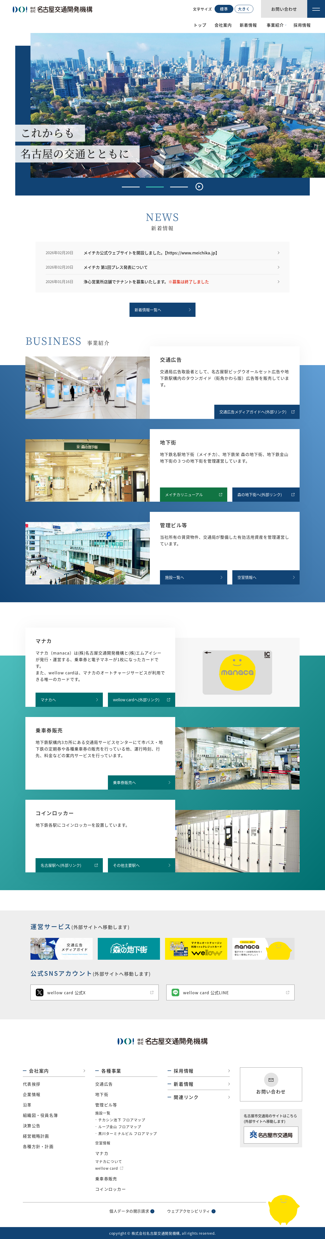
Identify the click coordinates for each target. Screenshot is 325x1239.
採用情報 (302, 25)
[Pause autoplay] (199, 186)
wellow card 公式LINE (200, 992)
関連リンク (186, 1097)
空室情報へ (246, 577)
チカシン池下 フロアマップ (121, 1119)
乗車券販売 (106, 1179)
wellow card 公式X (61, 992)
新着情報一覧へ (148, 309)
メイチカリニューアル (184, 494)
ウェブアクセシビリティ (188, 1211)
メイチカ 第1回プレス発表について (116, 267)
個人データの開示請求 (129, 1211)
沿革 (27, 1105)
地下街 (101, 1094)
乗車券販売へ (124, 782)
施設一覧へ (174, 577)
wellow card (106, 1168)
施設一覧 (102, 1112)
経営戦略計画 (36, 1136)
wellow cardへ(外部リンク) (136, 699)
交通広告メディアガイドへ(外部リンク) (252, 411)
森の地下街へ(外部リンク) (259, 494)
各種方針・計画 (38, 1146)
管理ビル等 (106, 1105)
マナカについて (108, 1161)
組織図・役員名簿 (40, 1115)
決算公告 (31, 1125)
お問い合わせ (271, 1091)
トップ (199, 25)
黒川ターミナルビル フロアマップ (127, 1133)
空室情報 (102, 1142)
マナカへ (48, 699)
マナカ (101, 1153)
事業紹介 (275, 25)
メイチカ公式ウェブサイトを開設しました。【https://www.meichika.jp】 (151, 253)
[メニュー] (316, 9)
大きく (244, 8)
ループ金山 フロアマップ (119, 1126)
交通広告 (104, 1084)
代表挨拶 (31, 1084)
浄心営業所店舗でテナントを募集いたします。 (146, 282)
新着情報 (248, 25)
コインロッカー (110, 1189)
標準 (224, 8)
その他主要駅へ (126, 865)
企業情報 (31, 1094)
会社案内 (223, 25)
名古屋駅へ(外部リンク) (61, 865)
